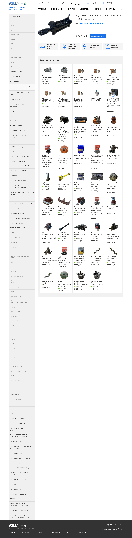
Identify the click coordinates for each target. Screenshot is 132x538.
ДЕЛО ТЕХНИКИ (16, 116)
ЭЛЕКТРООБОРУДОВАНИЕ (19, 510)
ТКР (12, 343)
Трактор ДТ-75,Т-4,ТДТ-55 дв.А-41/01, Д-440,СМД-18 (18, 436)
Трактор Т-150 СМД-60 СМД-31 (20, 468)
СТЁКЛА (13, 413)
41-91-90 (120, 525)
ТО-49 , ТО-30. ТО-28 (17, 418)
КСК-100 (13, 271)
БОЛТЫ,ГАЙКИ (15, 76)
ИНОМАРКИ (15, 34)
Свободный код (15, 394)
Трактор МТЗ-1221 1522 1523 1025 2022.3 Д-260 (20, 447)
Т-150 (12, 325)
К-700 (13, 262)
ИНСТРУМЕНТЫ (15, 111)
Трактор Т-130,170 (16, 463)
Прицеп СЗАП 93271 (17, 57)
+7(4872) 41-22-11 (112, 525)
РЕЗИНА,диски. (15, 233)
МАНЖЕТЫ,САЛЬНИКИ (18, 142)
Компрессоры (15, 267)
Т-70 (12, 334)
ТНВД (13, 348)
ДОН (12, 251)
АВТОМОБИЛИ (15, 16)
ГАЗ (12, 21)
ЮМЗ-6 (13, 375)
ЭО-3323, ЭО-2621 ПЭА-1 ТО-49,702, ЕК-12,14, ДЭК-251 (19, 516)
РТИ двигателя (15, 311)
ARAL (12, 151)
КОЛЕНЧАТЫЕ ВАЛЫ (17, 125)
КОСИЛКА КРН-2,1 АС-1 (18, 404)
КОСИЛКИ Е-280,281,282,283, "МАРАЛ (19, 136)
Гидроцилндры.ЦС (16, 247)
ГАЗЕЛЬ (13, 25)
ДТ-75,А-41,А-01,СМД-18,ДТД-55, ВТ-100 (20, 257)
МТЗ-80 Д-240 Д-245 (17, 276)
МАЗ (12, 48)
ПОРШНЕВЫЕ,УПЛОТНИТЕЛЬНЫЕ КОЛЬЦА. (22, 193)
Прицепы (14, 307)
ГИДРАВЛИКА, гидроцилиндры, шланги (21, 87)
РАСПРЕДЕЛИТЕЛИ (16, 223)
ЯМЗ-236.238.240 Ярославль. (19, 385)
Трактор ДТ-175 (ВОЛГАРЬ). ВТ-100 (19, 429)
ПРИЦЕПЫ (13, 199)
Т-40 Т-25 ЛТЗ (15, 330)
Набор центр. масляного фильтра (21, 287)
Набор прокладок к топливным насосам (20, 281)
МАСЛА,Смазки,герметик (18, 147)
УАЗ (12, 62)
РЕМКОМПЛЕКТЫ (16, 237)
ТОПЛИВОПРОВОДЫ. (17, 423)
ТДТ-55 (13, 339)
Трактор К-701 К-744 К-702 (19, 442)
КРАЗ (12, 43)
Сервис (98, 9)
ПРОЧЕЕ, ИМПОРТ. (16, 208)
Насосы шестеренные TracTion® (21, 166)
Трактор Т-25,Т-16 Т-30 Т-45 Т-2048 (19, 474)
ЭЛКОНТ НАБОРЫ (16, 366)
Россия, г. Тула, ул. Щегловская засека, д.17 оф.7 (112, 528)
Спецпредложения (16, 409)
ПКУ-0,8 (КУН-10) (16, 296)
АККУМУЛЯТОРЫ (16, 71)
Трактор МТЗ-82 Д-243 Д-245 (20, 458)
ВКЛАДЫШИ (14, 81)
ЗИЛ (12, 30)
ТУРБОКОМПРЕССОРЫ (18, 494)
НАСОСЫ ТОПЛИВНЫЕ (18, 161)
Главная (42, 9)
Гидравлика (14, 242)
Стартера (14, 316)
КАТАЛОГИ (14, 120)
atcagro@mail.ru (95, 3)
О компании (56, 9)
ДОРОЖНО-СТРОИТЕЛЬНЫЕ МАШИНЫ (20, 105)
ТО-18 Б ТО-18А (15, 353)
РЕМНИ (12, 389)
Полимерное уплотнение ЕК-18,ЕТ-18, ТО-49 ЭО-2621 (19, 301)
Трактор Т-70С (15, 484)
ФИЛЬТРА (13, 499)
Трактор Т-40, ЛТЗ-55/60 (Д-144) (20, 479)
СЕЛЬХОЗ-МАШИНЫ (17, 399)
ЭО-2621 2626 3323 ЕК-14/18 (18, 371)
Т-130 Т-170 (14, 320)
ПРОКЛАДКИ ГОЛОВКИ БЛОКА (21, 204)
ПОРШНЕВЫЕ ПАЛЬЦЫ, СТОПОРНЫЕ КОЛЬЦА (18, 186)
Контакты (110, 9)
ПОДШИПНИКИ (15, 175)
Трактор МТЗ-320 (16, 453)
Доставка (84, 9)
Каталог (71, 9)
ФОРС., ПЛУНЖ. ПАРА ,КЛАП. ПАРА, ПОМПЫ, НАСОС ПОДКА (20, 505)
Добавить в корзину (98, 36)
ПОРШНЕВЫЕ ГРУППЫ (18, 180)
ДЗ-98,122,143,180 (15, 99)
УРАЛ (13, 66)
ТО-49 (13, 362)
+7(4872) (111, 3)
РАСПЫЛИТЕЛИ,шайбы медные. (21, 228)
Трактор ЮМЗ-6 (15, 489)
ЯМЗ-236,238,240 (16, 380)
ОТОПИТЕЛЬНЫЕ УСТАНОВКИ (20, 171)
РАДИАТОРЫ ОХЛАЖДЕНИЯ (20, 218)
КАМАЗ (13, 39)
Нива (12, 53)
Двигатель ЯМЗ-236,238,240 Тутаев (19, 94)
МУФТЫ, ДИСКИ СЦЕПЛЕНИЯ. (20, 156)
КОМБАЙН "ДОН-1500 (17, 130)
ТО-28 (13, 357)
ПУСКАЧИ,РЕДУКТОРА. (18, 213)
